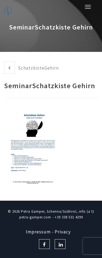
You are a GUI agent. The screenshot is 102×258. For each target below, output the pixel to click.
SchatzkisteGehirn (31, 67)
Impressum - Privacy (48, 232)
